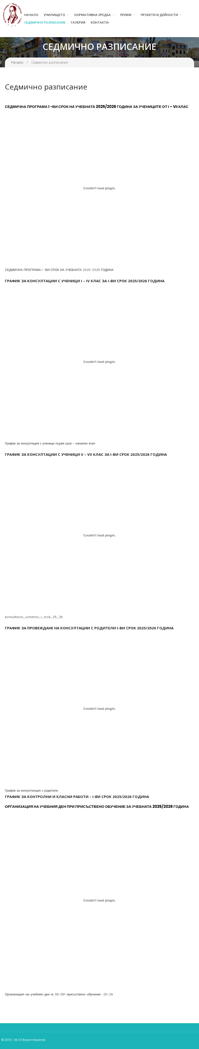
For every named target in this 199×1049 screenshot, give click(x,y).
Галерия (78, 22)
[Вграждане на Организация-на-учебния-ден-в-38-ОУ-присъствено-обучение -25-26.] (99, 900)
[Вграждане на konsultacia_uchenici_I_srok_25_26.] (99, 535)
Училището (54, 15)
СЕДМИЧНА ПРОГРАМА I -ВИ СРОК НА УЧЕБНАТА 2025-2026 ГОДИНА (59, 270)
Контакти (100, 22)
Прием (125, 15)
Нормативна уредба (92, 15)
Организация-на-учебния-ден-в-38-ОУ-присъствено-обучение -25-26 (59, 994)
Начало (31, 15)
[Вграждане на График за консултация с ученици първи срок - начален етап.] (99, 361)
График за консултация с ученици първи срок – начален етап (50, 443)
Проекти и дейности (159, 15)
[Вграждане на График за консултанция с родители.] (99, 709)
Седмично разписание (44, 22)
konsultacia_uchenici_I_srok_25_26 (34, 617)
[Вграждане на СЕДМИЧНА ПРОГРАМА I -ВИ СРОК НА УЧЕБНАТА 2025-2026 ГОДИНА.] (99, 188)
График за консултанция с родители (31, 790)
